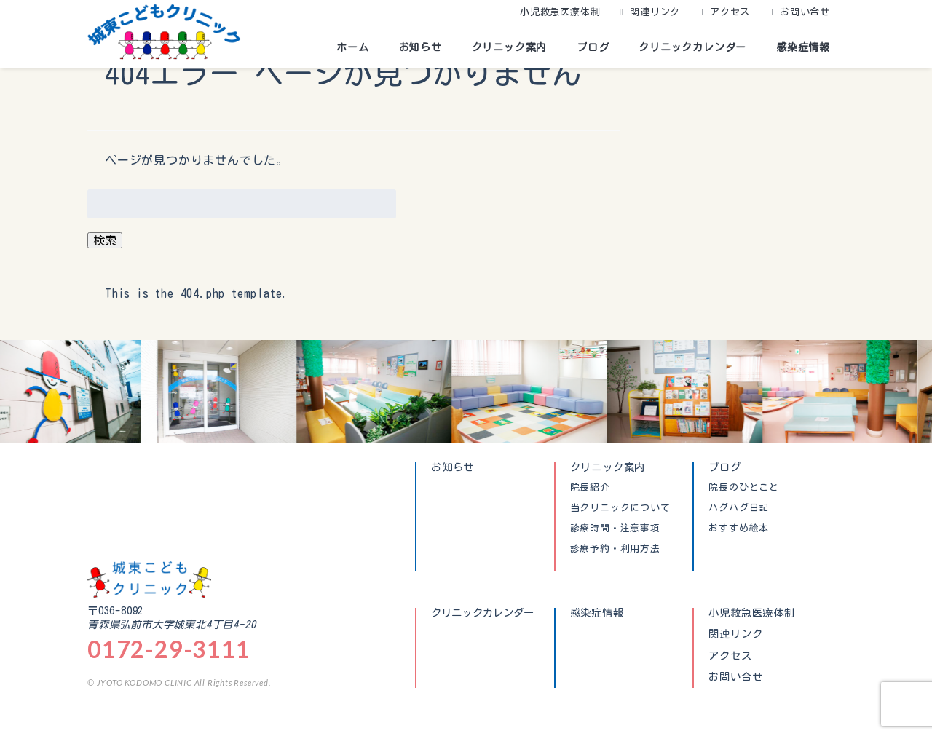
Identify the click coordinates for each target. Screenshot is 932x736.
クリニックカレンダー (692, 47)
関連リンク (655, 12)
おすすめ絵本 (738, 528)
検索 (104, 240)
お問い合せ (805, 12)
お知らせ (420, 47)
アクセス (730, 12)
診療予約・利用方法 (615, 549)
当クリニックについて (620, 508)
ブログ (593, 47)
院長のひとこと (743, 487)
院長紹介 (590, 487)
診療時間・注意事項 (615, 528)
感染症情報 (803, 47)
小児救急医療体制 (560, 12)
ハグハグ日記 (738, 508)
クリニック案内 (510, 47)
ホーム (352, 47)
